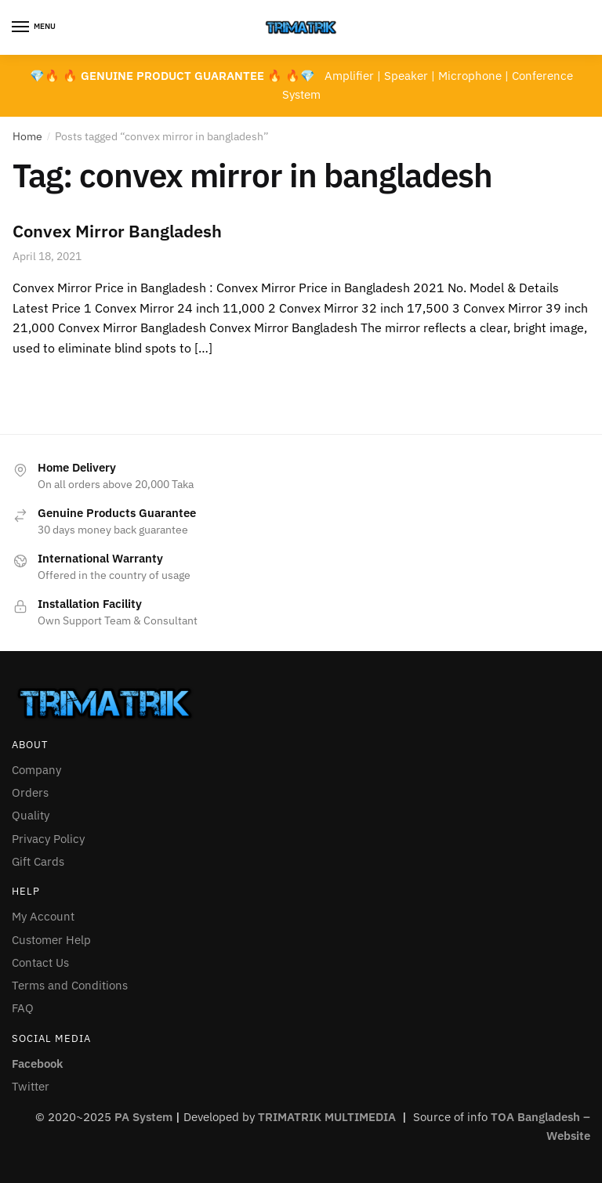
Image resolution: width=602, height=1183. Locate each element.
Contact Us (40, 962)
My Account (43, 916)
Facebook (37, 1063)
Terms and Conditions (70, 985)
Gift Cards (38, 861)
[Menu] (35, 27)
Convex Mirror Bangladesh (117, 230)
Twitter (30, 1086)
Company (36, 769)
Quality (30, 815)
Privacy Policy (48, 838)
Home (27, 136)
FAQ (23, 1007)
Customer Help (51, 939)
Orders (30, 792)
